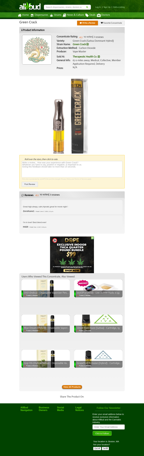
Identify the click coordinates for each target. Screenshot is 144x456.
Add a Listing (119, 7)
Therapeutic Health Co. (86, 56)
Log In (99, 7)
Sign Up (108, 7)
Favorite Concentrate (111, 23)
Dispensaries (38, 15)
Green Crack (80, 44)
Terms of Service (80, 179)
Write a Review (87, 23)
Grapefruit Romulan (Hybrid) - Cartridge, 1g (99, 363)
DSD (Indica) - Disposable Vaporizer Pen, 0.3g (48, 292)
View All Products (71, 387)
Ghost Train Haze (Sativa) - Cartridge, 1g (98, 328)
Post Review (29, 184)
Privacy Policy (66, 179)
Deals (88, 15)
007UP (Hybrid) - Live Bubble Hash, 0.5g (98, 292)
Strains (54, 15)
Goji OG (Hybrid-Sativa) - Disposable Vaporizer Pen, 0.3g (53, 363)
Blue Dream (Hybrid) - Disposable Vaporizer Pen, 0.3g (52, 328)
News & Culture (72, 15)
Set (105, 448)
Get (97, 448)
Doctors (101, 15)
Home (23, 15)
